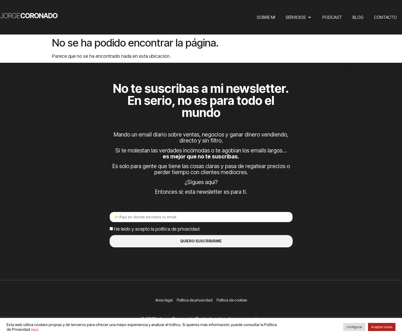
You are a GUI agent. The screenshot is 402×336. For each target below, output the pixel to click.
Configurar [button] (354, 327)
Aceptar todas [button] (381, 327)
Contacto (385, 17)
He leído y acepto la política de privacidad (156, 229)
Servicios (299, 17)
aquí (34, 329)
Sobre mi (266, 17)
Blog (358, 17)
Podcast (332, 17)
